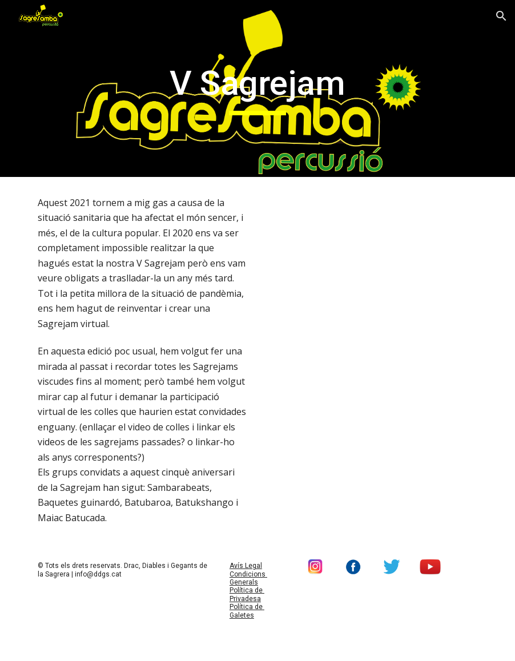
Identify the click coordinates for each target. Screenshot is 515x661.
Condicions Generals (248, 578)
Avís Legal (246, 566)
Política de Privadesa (247, 594)
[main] (257, 88)
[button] (501, 16)
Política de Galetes (247, 611)
